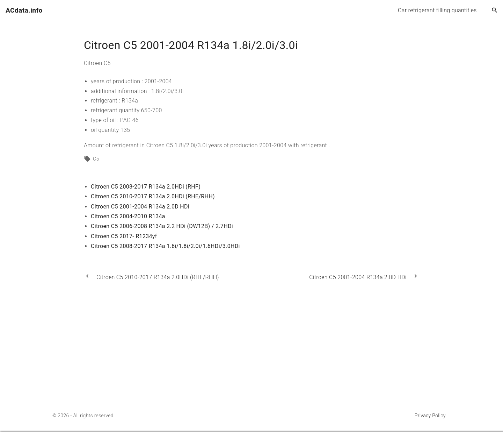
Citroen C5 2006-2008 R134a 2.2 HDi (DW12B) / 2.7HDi (162, 226)
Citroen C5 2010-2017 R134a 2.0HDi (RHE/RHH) (153, 196)
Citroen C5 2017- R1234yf (124, 236)
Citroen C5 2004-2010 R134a (128, 216)
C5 (96, 159)
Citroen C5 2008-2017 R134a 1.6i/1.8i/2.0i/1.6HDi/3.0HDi (165, 246)
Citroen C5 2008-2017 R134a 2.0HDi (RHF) (146, 186)
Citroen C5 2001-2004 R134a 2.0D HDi (140, 206)
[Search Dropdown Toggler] (495, 10)
